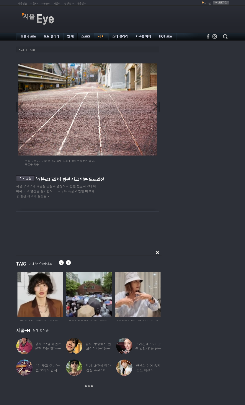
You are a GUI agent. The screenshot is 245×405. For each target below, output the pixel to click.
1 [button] (86, 386)
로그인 (207, 3)
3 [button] (92, 386)
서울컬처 (81, 3)
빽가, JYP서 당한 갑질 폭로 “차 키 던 (98, 370)
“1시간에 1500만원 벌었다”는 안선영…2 (148, 348)
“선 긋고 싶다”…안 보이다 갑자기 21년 (48, 370)
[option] (66, 294)
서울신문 (22, 3)
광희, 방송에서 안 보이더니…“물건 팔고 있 (98, 348)
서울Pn (34, 3)
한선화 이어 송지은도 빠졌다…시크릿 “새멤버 (148, 370)
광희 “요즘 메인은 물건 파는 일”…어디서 (48, 348)
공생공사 (69, 3)
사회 (32, 50)
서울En (57, 3)
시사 (21, 50)
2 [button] (89, 386)
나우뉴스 (46, 3)
